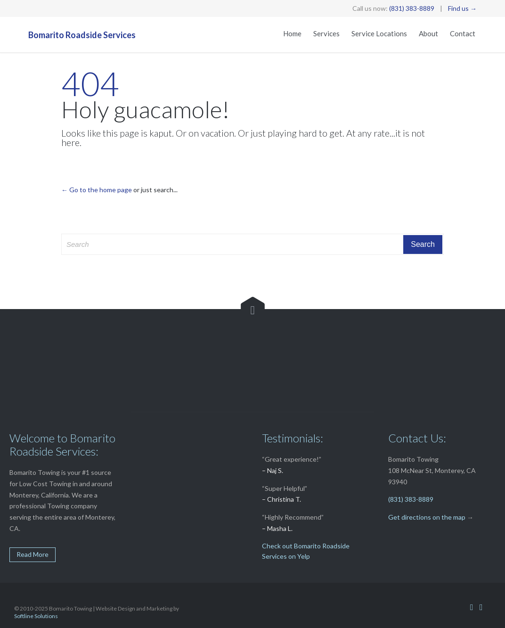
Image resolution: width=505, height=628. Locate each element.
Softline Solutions (36, 616)
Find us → (462, 8)
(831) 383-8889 (411, 8)
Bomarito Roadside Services (82, 35)
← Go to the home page (96, 190)
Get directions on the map (426, 517)
